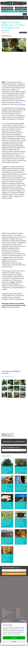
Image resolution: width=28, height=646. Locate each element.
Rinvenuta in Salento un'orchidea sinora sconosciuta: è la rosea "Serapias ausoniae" (7, 522)
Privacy (17, 616)
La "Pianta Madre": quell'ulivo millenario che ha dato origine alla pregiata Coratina (7, 470)
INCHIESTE (4, 610)
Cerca (25, 14)
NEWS (3, 616)
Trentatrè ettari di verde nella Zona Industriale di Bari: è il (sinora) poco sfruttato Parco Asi (20, 505)
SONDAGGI (18, 613)
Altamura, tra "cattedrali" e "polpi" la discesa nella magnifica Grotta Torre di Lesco (20, 540)
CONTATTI (18, 615)
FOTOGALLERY (19, 612)
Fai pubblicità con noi (6, 622)
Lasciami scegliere (15, 633)
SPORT (17, 610)
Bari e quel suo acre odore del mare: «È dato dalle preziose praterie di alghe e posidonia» (7, 540)
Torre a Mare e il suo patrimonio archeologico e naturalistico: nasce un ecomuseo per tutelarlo (7, 488)
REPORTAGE (4, 615)
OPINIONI (18, 609)
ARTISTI (3, 613)
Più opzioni (14, 641)
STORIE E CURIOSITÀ (6, 611)
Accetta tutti (14, 637)
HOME (3, 609)
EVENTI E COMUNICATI (6, 612)
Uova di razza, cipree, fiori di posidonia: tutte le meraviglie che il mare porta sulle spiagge (20, 523)
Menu (3, 18)
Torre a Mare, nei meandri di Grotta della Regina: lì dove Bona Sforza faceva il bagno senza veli (7, 505)
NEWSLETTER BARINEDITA (11, 447)
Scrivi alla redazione (6, 621)
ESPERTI (17, 611)
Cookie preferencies (20, 617)
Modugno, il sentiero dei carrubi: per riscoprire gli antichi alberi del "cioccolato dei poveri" (20, 470)
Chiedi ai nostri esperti (6, 620)
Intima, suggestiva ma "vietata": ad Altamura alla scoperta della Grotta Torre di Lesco (6, 558)
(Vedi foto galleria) (19, 104)
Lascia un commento (14, 441)
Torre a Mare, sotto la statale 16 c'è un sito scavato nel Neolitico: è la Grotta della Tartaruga (20, 487)
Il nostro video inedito (14, 573)
